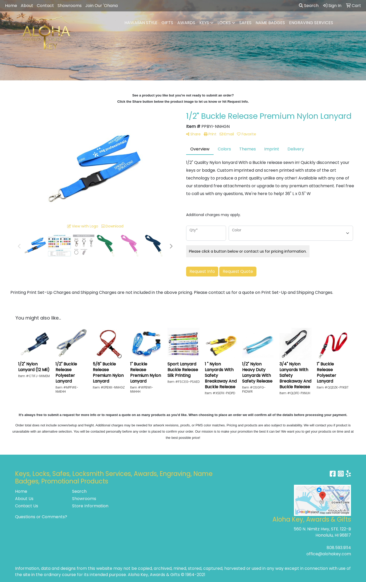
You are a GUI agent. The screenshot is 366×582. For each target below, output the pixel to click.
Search (309, 6)
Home (11, 6)
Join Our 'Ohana (101, 6)
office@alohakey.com (328, 554)
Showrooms (70, 6)
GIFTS (167, 23)
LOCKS (224, 23)
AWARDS (186, 23)
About (27, 6)
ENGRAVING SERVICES (311, 23)
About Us (24, 499)
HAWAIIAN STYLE (140, 23)
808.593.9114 (339, 548)
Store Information (90, 506)
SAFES (245, 23)
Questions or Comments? (41, 517)
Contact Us (26, 506)
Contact (45, 6)
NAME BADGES (270, 23)
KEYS (204, 23)
